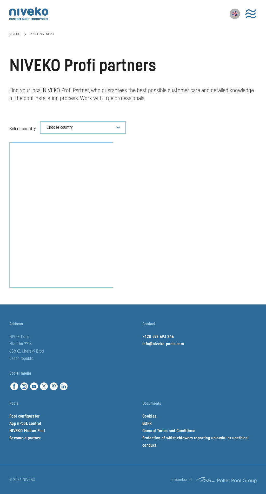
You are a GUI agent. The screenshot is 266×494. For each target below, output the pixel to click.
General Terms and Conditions (168, 431)
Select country (22, 128)
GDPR (147, 423)
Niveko (14, 34)
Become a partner (25, 438)
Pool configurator (24, 416)
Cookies (149, 416)
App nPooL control (25, 423)
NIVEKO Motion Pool (27, 431)
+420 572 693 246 (158, 337)
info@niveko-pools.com (163, 344)
